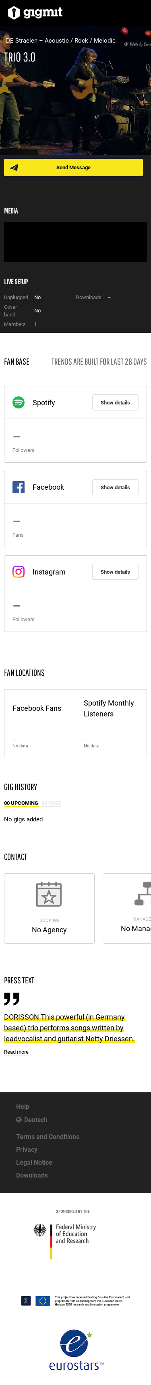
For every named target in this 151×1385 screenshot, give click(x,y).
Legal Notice (34, 1162)
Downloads (32, 1175)
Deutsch (36, 1120)
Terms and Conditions (47, 1137)
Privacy (26, 1149)
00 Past (51, 803)
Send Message (73, 167)
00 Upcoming (21, 803)
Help (22, 1106)
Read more (16, 1052)
